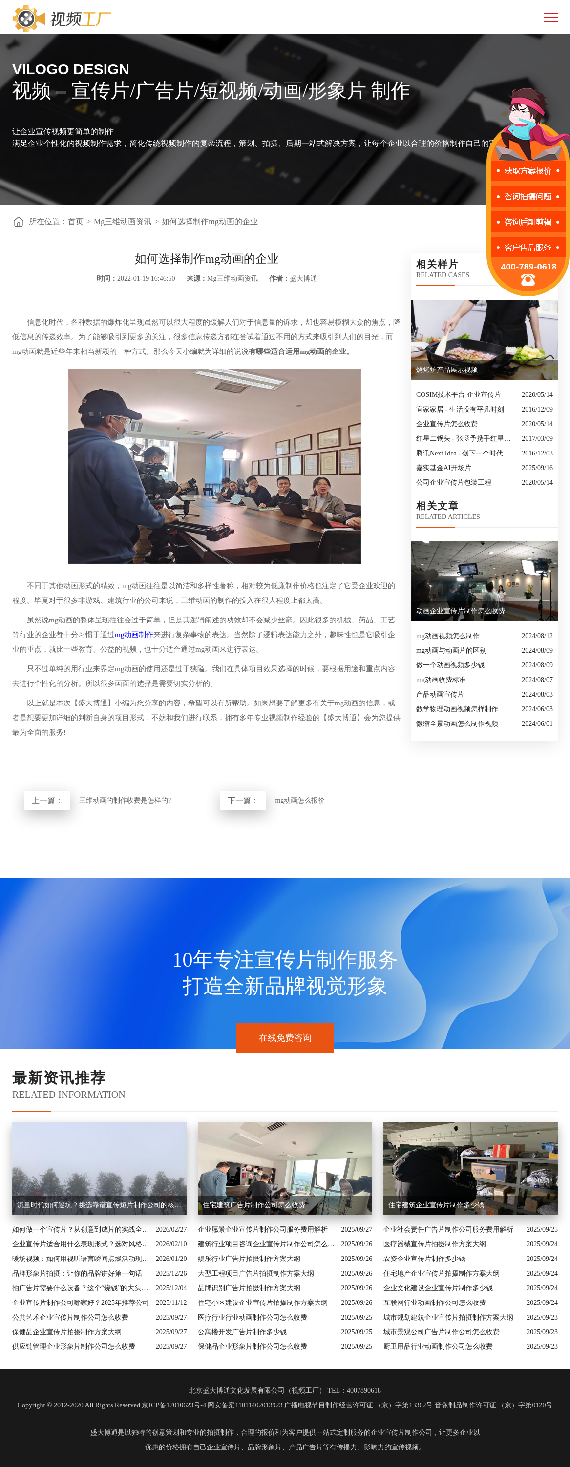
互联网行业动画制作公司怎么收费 (434, 1302)
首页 (76, 221)
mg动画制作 (134, 635)
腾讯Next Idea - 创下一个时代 (459, 453)
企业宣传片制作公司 (401, 1432)
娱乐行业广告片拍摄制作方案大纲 (249, 1258)
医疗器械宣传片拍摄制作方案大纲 (434, 1244)
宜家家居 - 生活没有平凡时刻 (460, 409)
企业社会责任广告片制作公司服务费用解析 (448, 1229)
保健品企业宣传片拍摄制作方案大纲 (67, 1332)
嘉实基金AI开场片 (443, 468)
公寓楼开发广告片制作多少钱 (242, 1332)
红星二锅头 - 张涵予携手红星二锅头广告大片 (466, 438)
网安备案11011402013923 (245, 1405)
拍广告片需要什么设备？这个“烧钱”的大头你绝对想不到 (81, 1288)
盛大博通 (104, 1432)
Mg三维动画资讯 (122, 221)
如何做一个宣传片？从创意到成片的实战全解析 (81, 1229)
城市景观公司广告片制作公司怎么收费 (441, 1332)
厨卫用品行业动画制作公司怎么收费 (438, 1346)
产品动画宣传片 (440, 694)
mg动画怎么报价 (300, 800)
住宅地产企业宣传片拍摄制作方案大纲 (441, 1273)
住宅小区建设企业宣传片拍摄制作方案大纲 (263, 1302)
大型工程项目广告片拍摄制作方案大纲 (256, 1273)
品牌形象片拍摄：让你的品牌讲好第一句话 (77, 1273)
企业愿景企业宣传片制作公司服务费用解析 (263, 1229)
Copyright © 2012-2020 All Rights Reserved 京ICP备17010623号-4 (112, 1405)
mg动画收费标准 (441, 679)
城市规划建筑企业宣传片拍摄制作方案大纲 (448, 1317)
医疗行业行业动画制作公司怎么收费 (252, 1317)
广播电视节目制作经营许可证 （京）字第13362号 (358, 1405)
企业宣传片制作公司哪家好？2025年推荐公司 (80, 1302)
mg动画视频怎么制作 (448, 636)
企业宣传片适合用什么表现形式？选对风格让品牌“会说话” (81, 1244)
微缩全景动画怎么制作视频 (457, 723)
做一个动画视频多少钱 (450, 665)
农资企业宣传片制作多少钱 (424, 1258)
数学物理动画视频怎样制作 (457, 709)
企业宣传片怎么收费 (447, 424)
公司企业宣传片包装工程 (453, 482)
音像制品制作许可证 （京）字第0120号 (494, 1405)
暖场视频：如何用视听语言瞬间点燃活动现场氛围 (81, 1258)
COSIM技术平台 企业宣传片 (458, 394)
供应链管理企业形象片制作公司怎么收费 (73, 1346)
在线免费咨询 (285, 1038)
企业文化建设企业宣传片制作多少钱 (438, 1288)
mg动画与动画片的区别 (451, 650)
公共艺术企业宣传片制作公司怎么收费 (70, 1317)
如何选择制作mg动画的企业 (209, 221)
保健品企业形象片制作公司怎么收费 (252, 1346)
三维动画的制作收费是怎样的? (125, 800)
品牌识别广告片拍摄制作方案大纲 (249, 1288)
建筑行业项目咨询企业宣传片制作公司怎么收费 (267, 1244)
